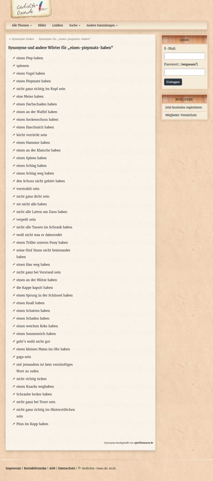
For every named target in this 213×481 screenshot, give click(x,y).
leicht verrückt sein (31, 135)
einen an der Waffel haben (36, 112)
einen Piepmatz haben (33, 81)
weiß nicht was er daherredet (39, 235)
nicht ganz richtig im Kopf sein (40, 89)
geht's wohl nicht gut (33, 341)
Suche (74, 25)
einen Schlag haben (31, 166)
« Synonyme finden (21, 39)
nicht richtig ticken (31, 379)
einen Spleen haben (31, 158)
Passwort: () (181, 64)
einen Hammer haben (33, 143)
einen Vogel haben (30, 73)
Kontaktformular (35, 468)
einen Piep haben (29, 58)
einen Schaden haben (32, 318)
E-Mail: (170, 48)
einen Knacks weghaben (35, 387)
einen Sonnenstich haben (36, 334)
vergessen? (189, 64)
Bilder (42, 25)
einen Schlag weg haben (35, 173)
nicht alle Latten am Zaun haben (41, 212)
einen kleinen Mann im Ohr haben (43, 349)
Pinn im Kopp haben (32, 424)
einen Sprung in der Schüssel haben (44, 295)
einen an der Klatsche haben (38, 150)
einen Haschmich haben (35, 127)
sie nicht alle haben (31, 204)
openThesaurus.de (143, 443)
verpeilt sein (26, 219)
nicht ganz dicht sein (32, 196)
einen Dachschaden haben (36, 104)
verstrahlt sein (27, 189)
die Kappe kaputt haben (34, 288)
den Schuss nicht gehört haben (40, 181)
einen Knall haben (30, 303)
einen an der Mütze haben (36, 280)
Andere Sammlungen (102, 25)
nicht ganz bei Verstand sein (38, 272)
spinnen (22, 66)
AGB (52, 468)
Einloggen (173, 82)
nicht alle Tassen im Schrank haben (44, 227)
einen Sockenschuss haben (37, 120)
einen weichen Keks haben (37, 326)
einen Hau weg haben (33, 265)
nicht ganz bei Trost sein (35, 402)
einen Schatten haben (33, 311)
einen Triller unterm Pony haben (42, 243)
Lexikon (57, 25)
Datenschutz (66, 468)
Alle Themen (22, 25)
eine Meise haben (29, 96)
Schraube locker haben (34, 394)
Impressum (13, 468)
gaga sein (23, 357)
